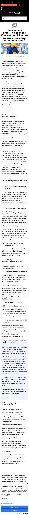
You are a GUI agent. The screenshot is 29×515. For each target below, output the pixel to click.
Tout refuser (14, 510)
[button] (9, 5)
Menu (5, 18)
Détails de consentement (7, 501)
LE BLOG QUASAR (14, 27)
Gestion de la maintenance (19, 56)
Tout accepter (14, 507)
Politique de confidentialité (7, 503)
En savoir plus (6, 397)
